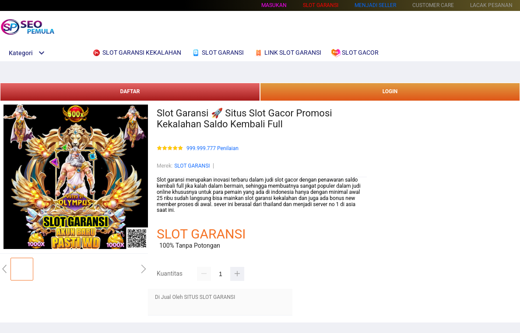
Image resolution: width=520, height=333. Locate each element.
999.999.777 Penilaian (212, 148)
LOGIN (390, 91)
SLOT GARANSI (192, 166)
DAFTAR (130, 91)
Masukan (274, 5)
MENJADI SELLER (375, 5)
